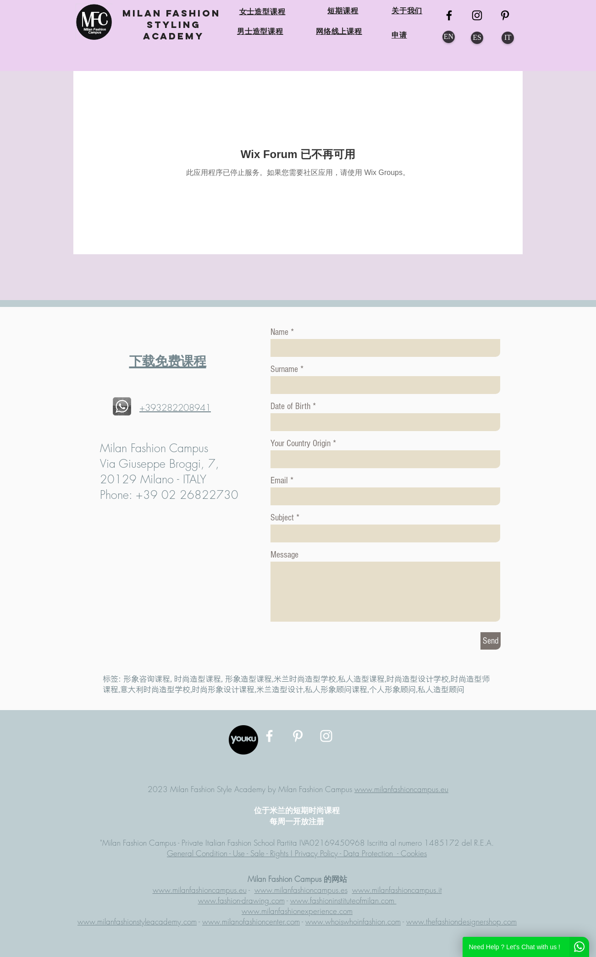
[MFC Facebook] (269, 736)
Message (284, 554)
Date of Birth (290, 406)
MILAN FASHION (173, 13)
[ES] (477, 38)
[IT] (508, 38)
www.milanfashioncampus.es (301, 890)
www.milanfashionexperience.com (297, 911)
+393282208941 (175, 407)
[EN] (448, 37)
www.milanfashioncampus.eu (401, 789)
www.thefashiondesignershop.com (461, 921)
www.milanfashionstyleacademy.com (137, 921)
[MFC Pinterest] (505, 15)
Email (279, 480)
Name (279, 332)
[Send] (490, 641)
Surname (284, 369)
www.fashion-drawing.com (241, 900)
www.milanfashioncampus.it (397, 890)
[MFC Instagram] (477, 15)
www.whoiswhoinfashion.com (353, 921)
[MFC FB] (449, 15)
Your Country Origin (301, 443)
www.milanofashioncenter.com (251, 921)
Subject (282, 517)
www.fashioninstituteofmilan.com (343, 900)
